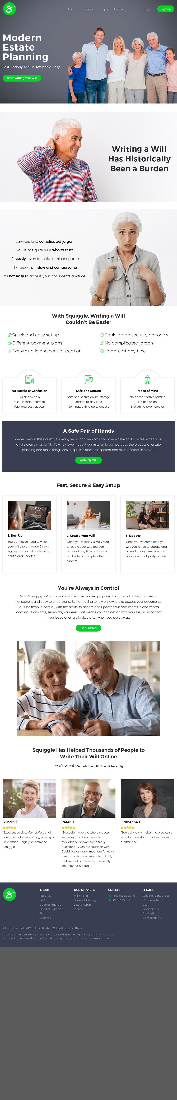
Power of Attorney (85, 900)
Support (104, 9)
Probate (79, 909)
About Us (45, 895)
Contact (119, 9)
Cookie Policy (151, 913)
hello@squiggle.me (124, 895)
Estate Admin (82, 904)
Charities (45, 917)
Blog (42, 913)
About (73, 9)
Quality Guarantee (51, 909)
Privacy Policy (151, 909)
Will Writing (81, 895)
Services (88, 9)
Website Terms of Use (156, 895)
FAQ (42, 900)
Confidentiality (152, 917)
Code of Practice (50, 904)
